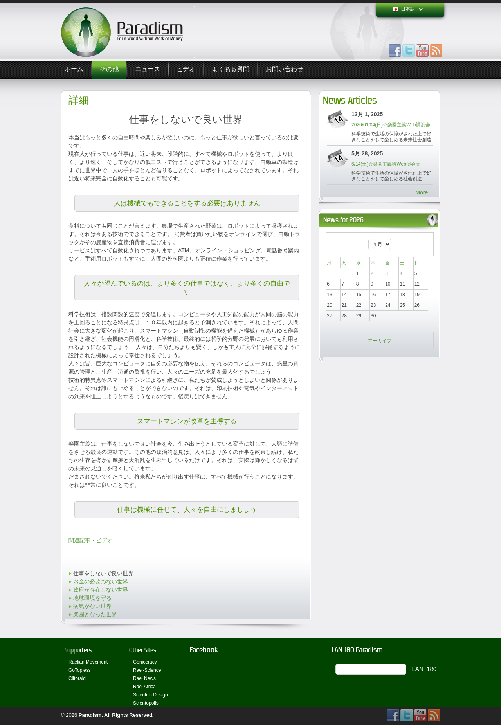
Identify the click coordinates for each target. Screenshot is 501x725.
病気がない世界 (92, 606)
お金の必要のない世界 (100, 581)
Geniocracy (145, 662)
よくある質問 (230, 69)
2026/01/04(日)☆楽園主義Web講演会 (390, 125)
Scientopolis (146, 703)
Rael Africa (144, 686)
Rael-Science (147, 670)
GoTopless (79, 670)
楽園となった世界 (95, 614)
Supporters (78, 650)
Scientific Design (150, 695)
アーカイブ (379, 341)
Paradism (90, 715)
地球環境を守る (92, 598)
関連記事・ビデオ (90, 540)
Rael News (144, 678)
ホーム (74, 69)
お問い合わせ (284, 69)
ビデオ (186, 69)
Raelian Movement (88, 662)
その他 (109, 69)
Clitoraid (77, 678)
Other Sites (142, 650)
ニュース (147, 69)
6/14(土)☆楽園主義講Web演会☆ (385, 164)
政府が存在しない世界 (100, 589)
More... (424, 192)
